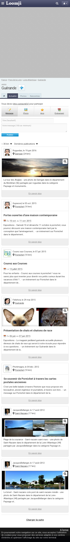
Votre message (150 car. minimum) (34, 128)
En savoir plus (35, 193)
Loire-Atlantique (29, 80)
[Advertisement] (35, 42)
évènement (59, 113)
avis (42, 113)
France (4, 80)
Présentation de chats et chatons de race (28, 330)
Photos (23, 96)
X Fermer (64, 530)
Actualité (12, 96)
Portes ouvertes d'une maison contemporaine (30, 215)
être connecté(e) (21, 104)
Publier (10, 135)
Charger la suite (35, 520)
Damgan (19, 154)
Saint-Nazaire (21, 413)
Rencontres (35, 96)
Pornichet (19, 206)
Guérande (42, 80)
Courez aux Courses (15, 263)
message (9, 113)
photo (26, 113)
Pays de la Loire (15, 80)
